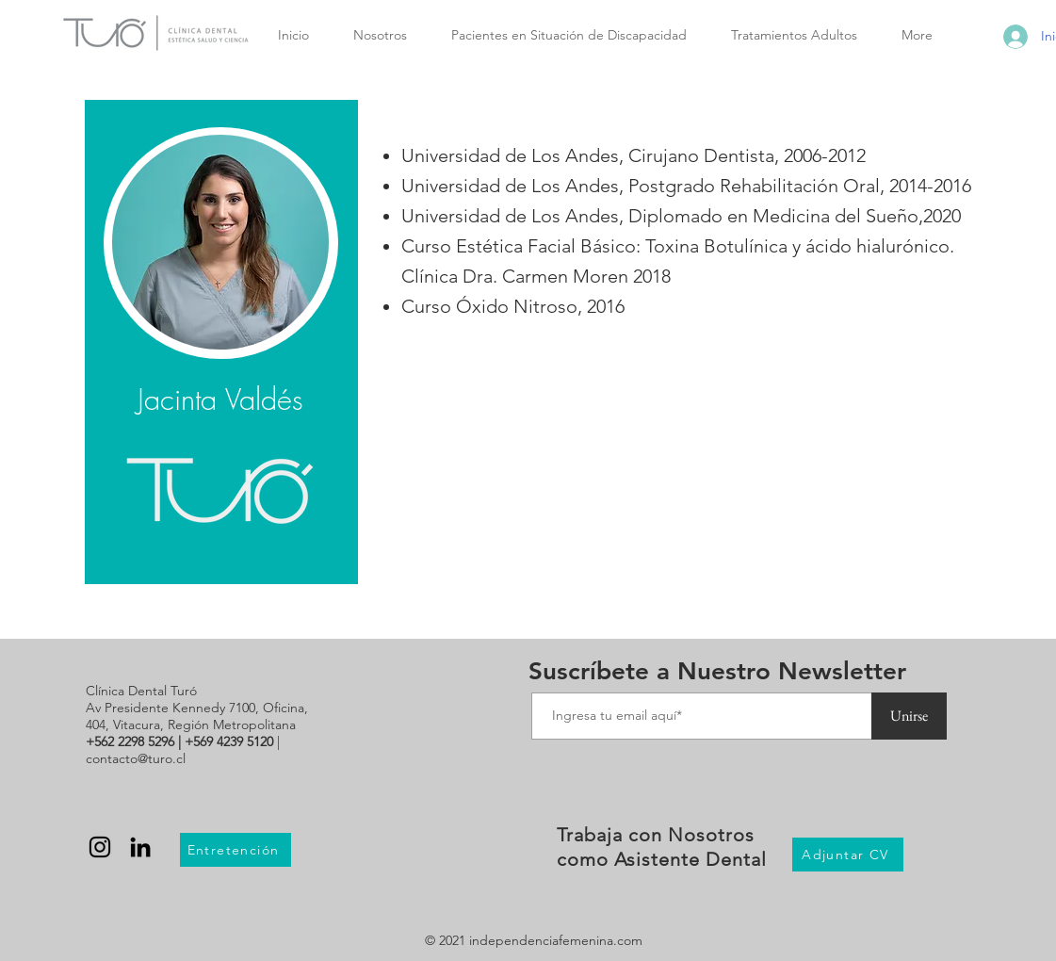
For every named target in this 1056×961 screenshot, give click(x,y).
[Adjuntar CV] (847, 854)
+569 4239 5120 (229, 741)
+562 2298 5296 (130, 741)
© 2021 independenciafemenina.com (533, 940)
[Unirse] (909, 716)
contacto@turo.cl (136, 758)
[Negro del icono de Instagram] (100, 847)
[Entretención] (235, 850)
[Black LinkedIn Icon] (140, 847)
